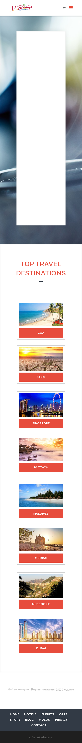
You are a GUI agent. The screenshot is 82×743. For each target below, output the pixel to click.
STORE (15, 719)
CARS (63, 714)
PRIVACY (61, 719)
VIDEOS (44, 719)
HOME (14, 714)
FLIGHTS (47, 714)
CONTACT (39, 725)
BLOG (29, 719)
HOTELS (30, 714)
